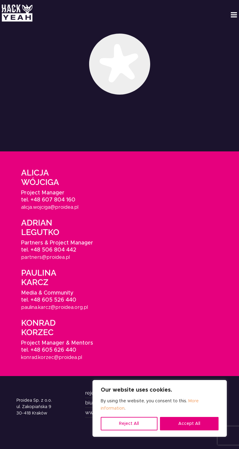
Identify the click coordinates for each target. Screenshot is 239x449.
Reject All (129, 424)
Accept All (189, 424)
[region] (159, 408)
